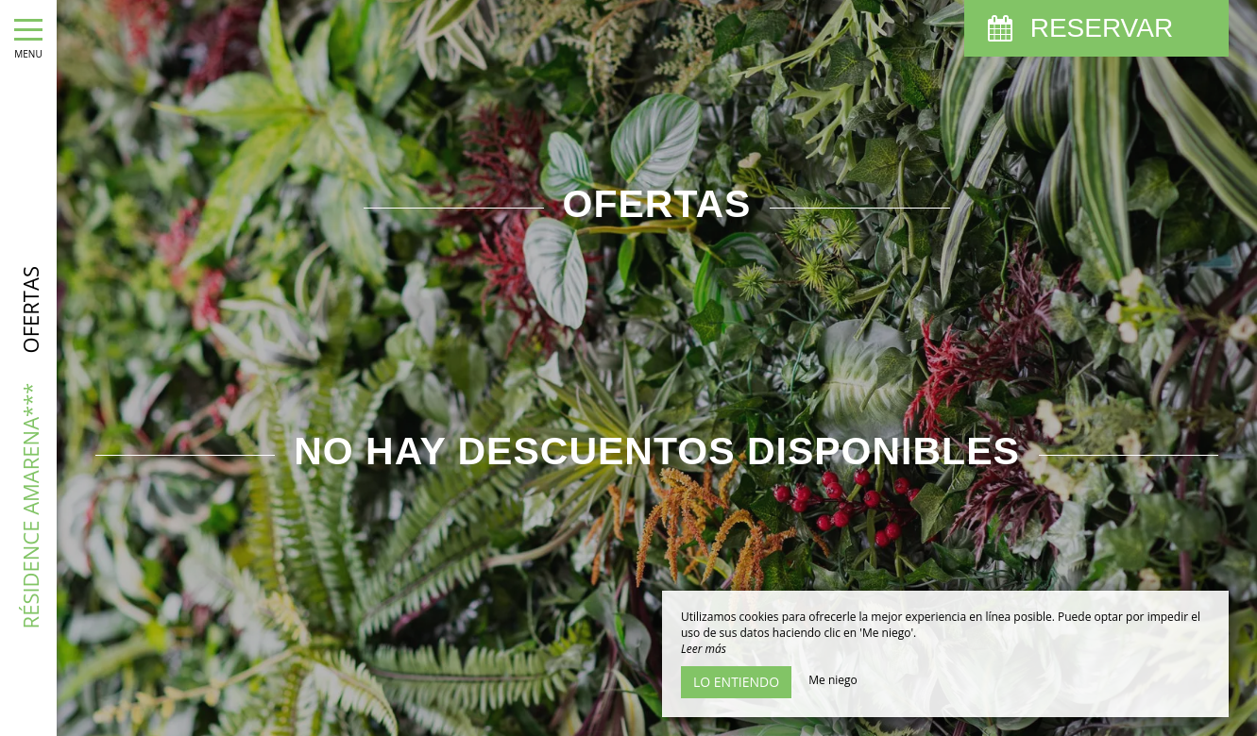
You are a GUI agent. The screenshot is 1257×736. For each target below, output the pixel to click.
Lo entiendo (736, 682)
